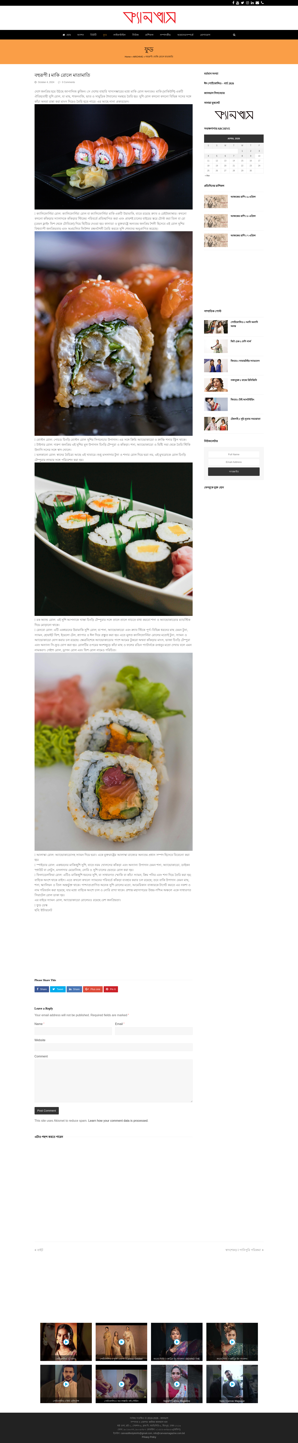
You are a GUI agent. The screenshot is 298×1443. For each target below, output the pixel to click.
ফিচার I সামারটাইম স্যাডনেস (245, 360)
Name (39, 1024)
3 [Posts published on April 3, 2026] (259, 151)
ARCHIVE (138, 56)
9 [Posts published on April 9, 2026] (250, 156)
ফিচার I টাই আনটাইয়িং (242, 399)
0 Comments (68, 82)
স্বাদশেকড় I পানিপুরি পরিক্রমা (244, 1250)
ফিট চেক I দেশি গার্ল (241, 341)
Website (40, 1040)
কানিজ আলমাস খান (158, 1422)
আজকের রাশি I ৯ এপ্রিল (243, 196)
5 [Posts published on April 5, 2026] (216, 156)
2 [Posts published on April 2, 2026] (250, 151)
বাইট (39, 1250)
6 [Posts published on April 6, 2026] (225, 156)
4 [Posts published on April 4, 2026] (208, 156)
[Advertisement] (114, 943)
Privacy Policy (149, 1437)
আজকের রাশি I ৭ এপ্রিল (243, 235)
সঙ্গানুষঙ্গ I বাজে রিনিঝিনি (244, 380)
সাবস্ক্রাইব (234, 471)
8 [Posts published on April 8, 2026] (242, 156)
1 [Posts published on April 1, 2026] (242, 151)
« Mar (207, 176)
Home (128, 56)
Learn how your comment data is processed (117, 1120)
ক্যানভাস (164, 1418)
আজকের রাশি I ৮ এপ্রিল (243, 216)
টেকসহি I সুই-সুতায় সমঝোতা (245, 418)
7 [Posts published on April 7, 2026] (233, 156)
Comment (41, 1056)
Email (119, 1024)
